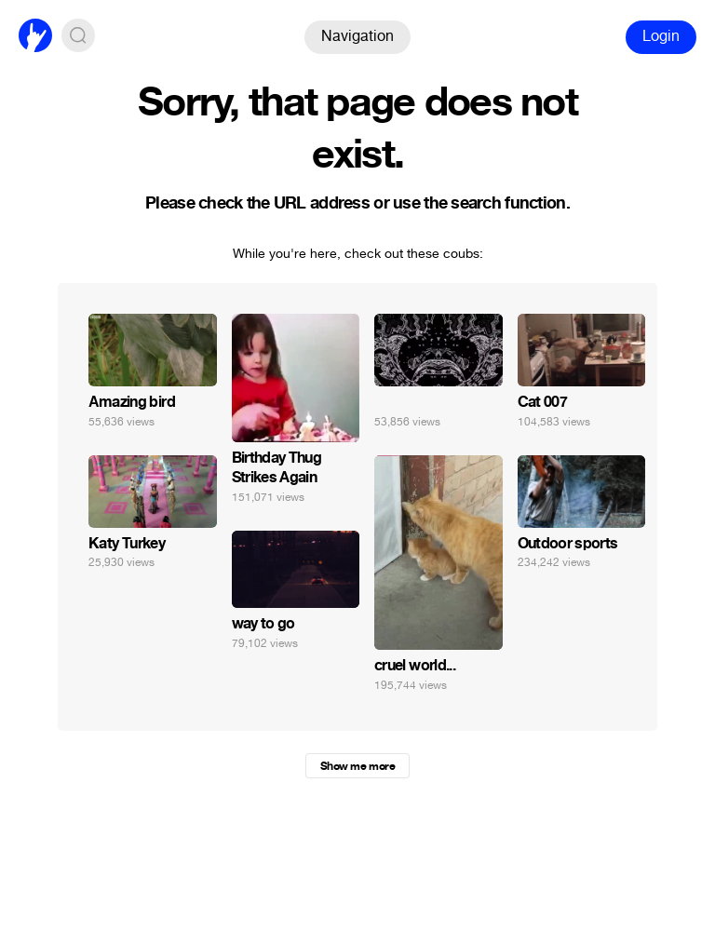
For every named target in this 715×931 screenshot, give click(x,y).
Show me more (357, 766)
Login (661, 36)
